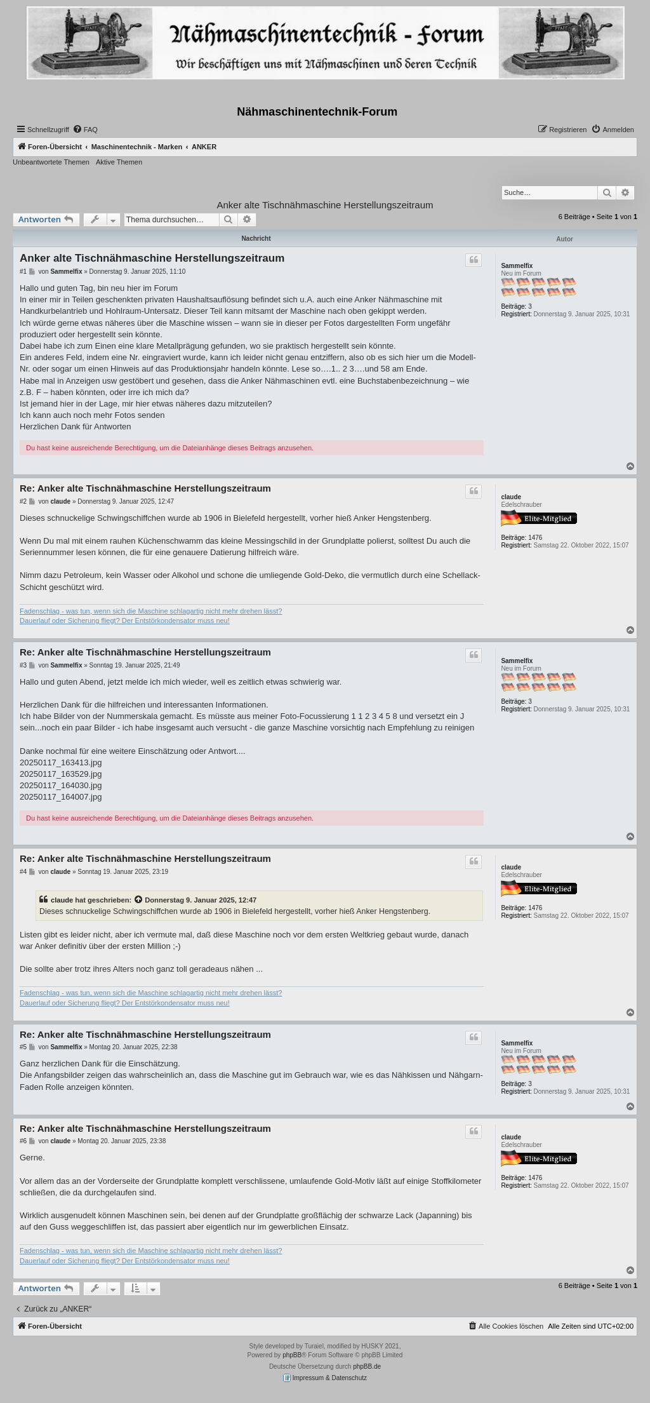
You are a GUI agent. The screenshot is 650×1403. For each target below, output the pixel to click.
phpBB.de (367, 1366)
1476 (535, 537)
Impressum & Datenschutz (325, 1378)
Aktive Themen (119, 162)
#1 (23, 271)
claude (511, 496)
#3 (23, 665)
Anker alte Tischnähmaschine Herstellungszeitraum (325, 204)
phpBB (292, 1355)
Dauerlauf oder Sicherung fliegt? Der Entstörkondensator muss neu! (125, 620)
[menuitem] (85, 129)
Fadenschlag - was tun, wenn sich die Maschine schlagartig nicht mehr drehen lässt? (151, 611)
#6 (23, 1141)
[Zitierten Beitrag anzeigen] (139, 900)
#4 (23, 871)
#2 (23, 501)
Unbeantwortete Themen (51, 162)
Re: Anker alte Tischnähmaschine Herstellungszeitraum (145, 488)
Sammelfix (517, 265)
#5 (23, 1047)
